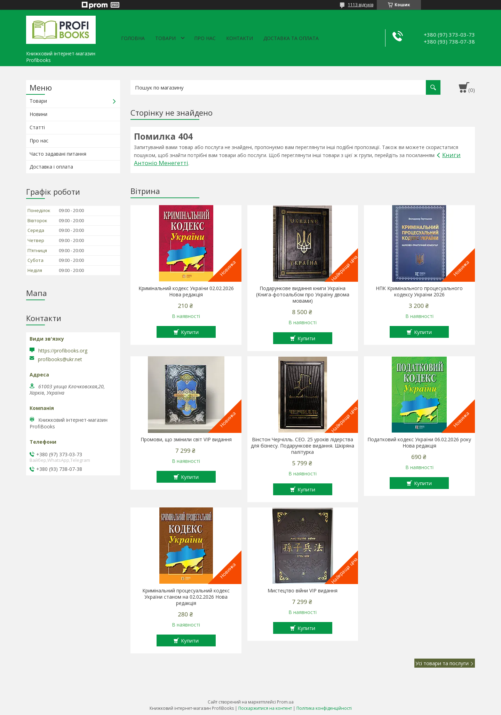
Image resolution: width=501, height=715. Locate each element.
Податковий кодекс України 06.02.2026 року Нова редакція (419, 442)
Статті (37, 127)
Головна (133, 38)
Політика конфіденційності (324, 708)
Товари (165, 38)
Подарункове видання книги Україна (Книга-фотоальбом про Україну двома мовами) (302, 294)
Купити (190, 331)
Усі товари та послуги (442, 663)
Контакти (239, 38)
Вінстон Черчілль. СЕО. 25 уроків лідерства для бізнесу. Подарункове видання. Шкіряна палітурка (302, 445)
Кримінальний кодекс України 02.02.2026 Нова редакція (186, 291)
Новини (38, 114)
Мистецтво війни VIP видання (302, 591)
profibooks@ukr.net (60, 359)
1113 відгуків (360, 5)
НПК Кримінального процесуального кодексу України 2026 (419, 291)
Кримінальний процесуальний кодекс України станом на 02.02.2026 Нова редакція (186, 597)
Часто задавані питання (58, 153)
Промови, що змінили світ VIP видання (186, 439)
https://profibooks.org (62, 350)
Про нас (205, 38)
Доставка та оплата (291, 38)
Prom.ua (285, 702)
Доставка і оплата (51, 166)
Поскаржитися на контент (265, 708)
